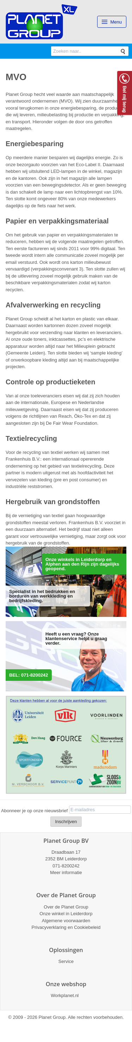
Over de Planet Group (66, 907)
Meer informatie (66, 872)
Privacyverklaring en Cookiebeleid (66, 927)
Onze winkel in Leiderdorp (65, 913)
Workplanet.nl (64, 995)
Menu (112, 22)
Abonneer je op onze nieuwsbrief (34, 810)
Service (66, 961)
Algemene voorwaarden (66, 920)
